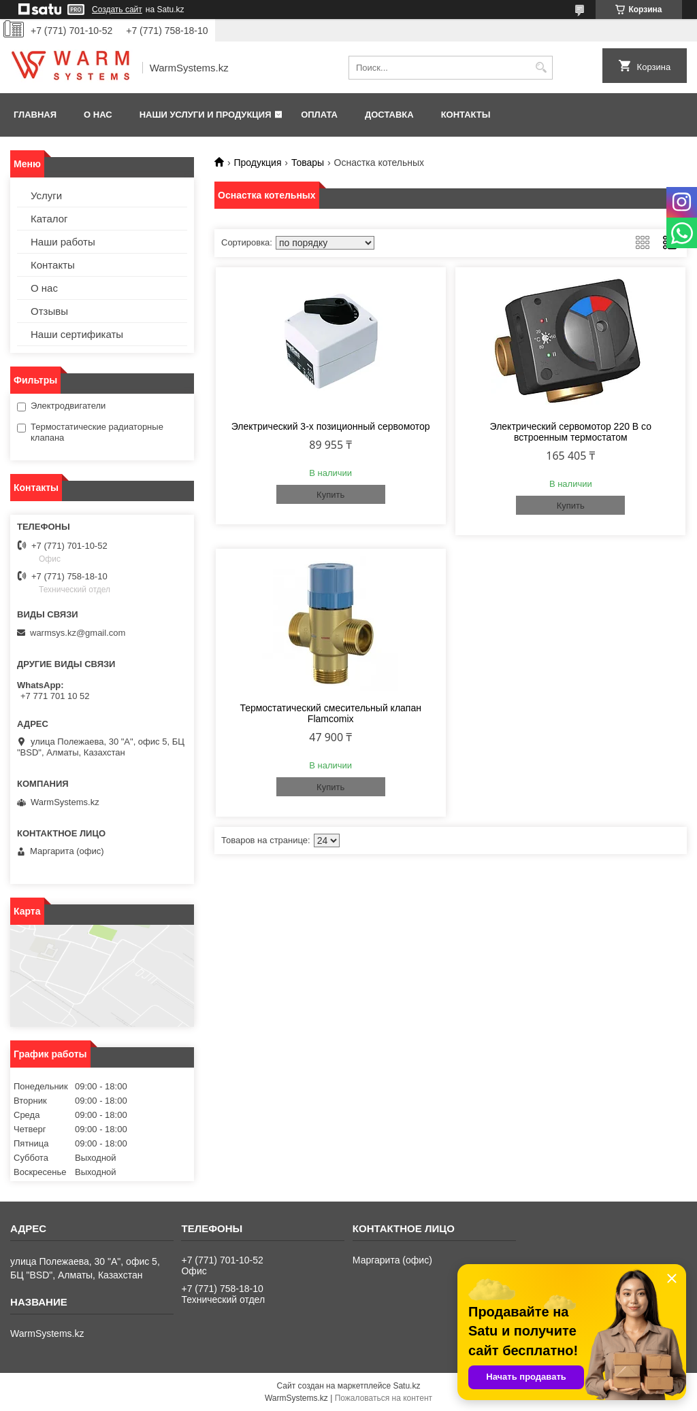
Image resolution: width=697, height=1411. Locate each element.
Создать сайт (117, 9)
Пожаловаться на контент (383, 1398)
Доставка (389, 114)
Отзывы (49, 311)
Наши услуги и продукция (206, 114)
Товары (307, 162)
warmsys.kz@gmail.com (77, 633)
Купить (330, 495)
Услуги (46, 195)
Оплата (319, 114)
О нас (98, 114)
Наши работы (63, 242)
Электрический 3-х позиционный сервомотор (330, 426)
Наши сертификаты (77, 334)
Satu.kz (406, 1386)
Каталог (49, 218)
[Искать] (541, 68)
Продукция (257, 162)
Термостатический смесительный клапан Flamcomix (330, 713)
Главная (35, 114)
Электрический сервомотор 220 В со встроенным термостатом (570, 432)
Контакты (466, 114)
